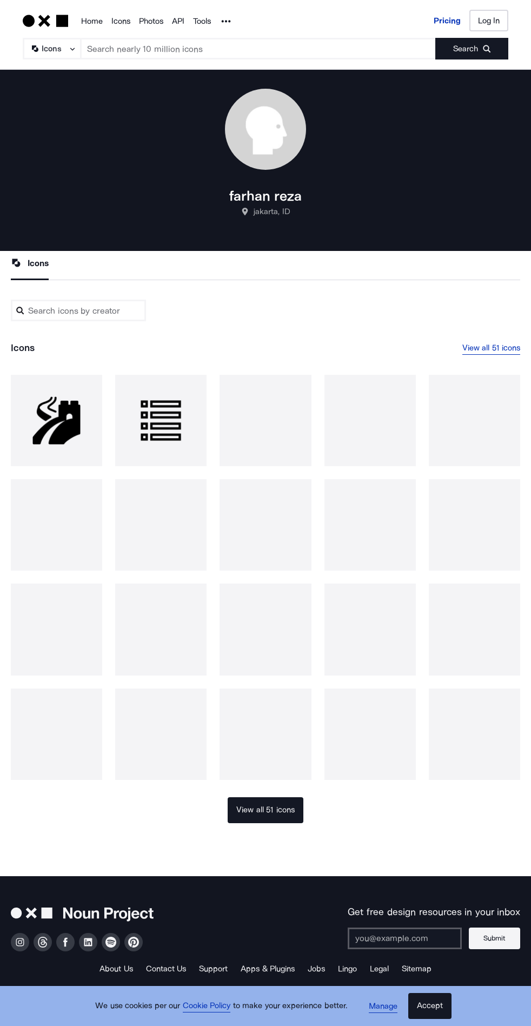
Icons (120, 21)
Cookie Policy (207, 1007)
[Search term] (258, 48)
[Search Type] (51, 48)
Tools (202, 21)
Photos (151, 21)
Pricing (447, 20)
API (178, 21)
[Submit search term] (471, 48)
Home (92, 21)
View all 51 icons (491, 348)
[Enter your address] (404, 938)
